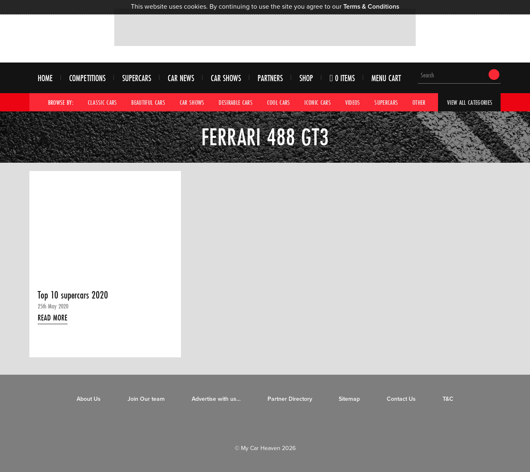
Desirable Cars (236, 102)
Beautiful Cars (148, 102)
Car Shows (226, 78)
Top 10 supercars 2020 (73, 295)
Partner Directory (289, 398)
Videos (352, 102)
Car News (181, 78)
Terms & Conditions (371, 6)
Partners (270, 78)
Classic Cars (102, 102)
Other (419, 102)
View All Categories (469, 102)
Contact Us (401, 398)
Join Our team (146, 398)
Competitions (87, 78)
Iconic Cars (317, 102)
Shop (306, 78)
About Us (89, 398)
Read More (52, 317)
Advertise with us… (216, 398)
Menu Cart (386, 78)
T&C (448, 398)
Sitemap (349, 398)
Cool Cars (278, 102)
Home (45, 78)
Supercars (136, 78)
